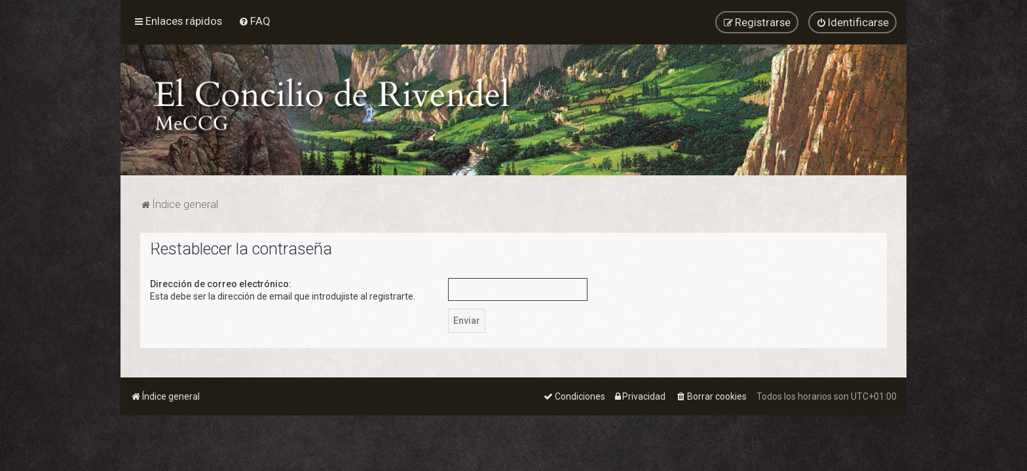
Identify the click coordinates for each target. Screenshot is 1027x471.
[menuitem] (254, 21)
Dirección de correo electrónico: (220, 283)
